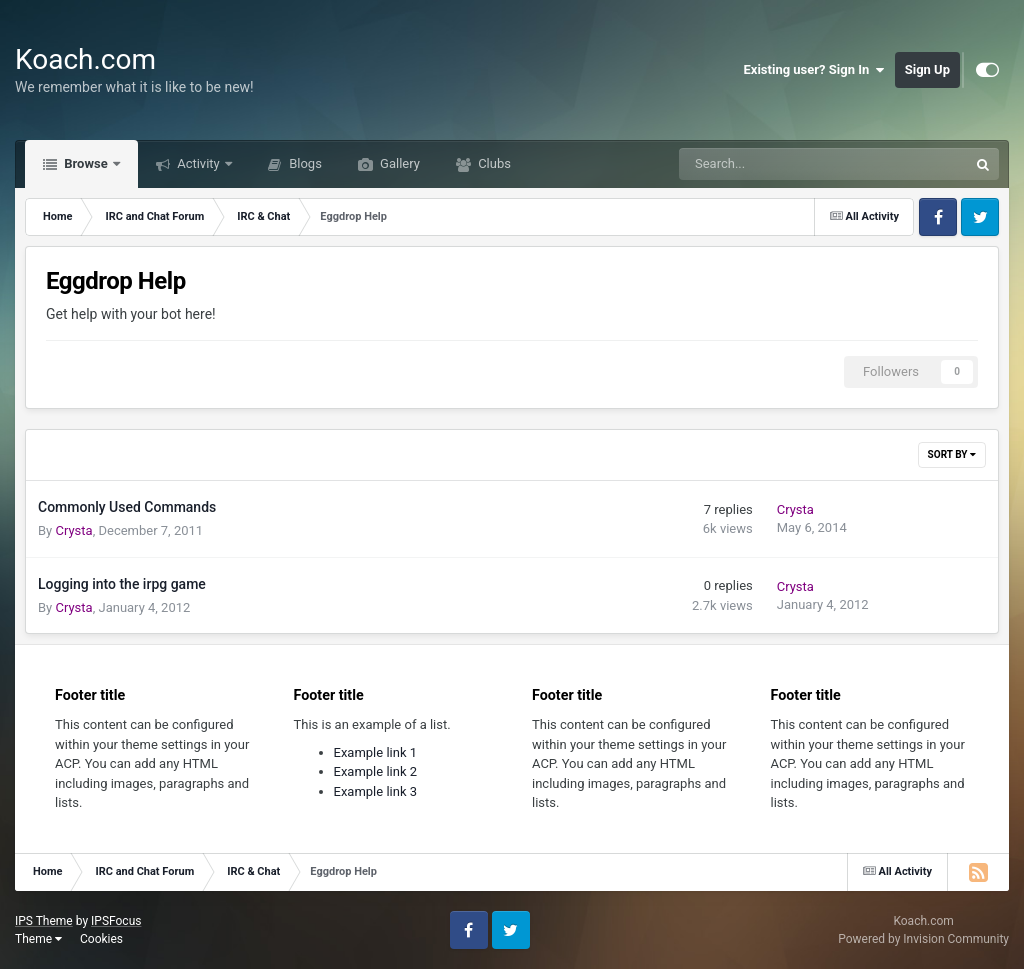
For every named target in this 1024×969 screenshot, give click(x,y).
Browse (86, 163)
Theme (38, 939)
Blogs (304, 163)
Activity (198, 163)
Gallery (398, 163)
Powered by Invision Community (923, 939)
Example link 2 (376, 771)
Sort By (952, 454)
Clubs (493, 163)
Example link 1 (376, 752)
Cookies (101, 939)
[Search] (773, 164)
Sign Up (927, 69)
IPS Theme (44, 921)
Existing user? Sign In (814, 70)
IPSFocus (116, 921)
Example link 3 (376, 791)
